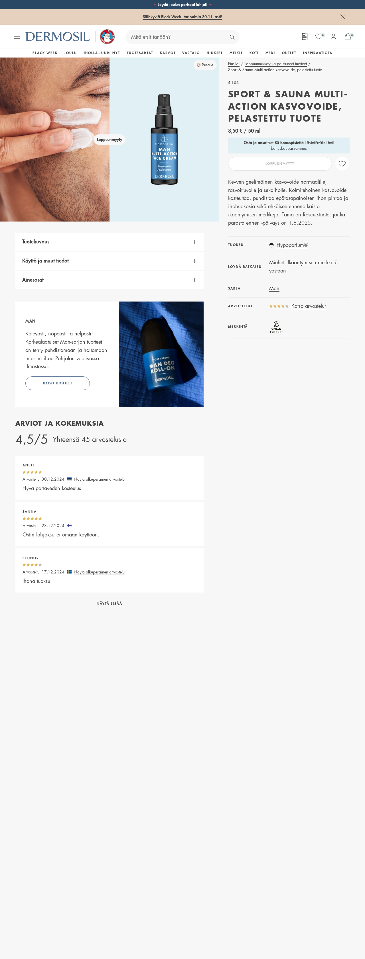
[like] (342, 164)
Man (274, 288)
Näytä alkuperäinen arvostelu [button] (99, 479)
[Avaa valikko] (17, 37)
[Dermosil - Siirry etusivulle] (58, 36)
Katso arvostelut (308, 306)
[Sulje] (342, 16)
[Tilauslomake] (305, 36)
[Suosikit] (319, 36)
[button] (109, 242)
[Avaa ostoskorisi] (348, 36)
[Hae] (232, 37)
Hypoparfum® (292, 245)
